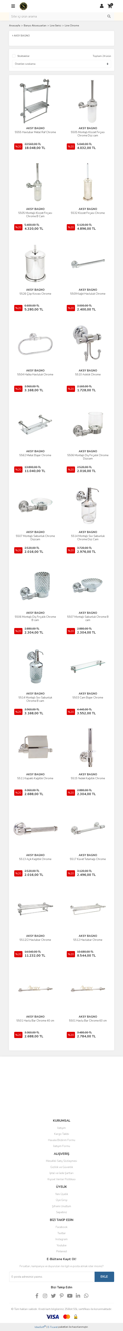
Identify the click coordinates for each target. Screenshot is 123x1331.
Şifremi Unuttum (61, 1206)
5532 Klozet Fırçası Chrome (88, 213)
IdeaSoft (40, 1327)
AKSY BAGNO (35, 128)
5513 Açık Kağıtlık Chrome (35, 859)
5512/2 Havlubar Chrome (35, 940)
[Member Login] (102, 6)
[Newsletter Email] (52, 1277)
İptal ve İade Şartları (61, 1173)
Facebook (61, 1227)
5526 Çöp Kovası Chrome (35, 294)
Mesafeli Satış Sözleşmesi (61, 1161)
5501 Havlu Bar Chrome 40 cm (35, 1021)
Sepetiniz (61, 1212)
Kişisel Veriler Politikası (62, 1179)
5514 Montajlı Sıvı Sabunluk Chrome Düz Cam (88, 537)
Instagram (61, 1239)
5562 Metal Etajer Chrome (35, 455)
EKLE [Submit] (104, 1277)
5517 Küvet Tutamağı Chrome (88, 859)
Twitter (61, 1233)
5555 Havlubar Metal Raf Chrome (35, 132)
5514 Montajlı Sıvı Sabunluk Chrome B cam (35, 699)
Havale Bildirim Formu (61, 1140)
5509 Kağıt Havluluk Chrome (87, 294)
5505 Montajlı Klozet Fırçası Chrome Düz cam (88, 133)
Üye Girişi (61, 1200)
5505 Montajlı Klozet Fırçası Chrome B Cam (35, 214)
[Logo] (23, 6)
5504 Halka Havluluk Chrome (35, 374)
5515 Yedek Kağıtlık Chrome (88, 778)
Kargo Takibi (61, 1134)
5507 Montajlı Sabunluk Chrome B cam (88, 618)
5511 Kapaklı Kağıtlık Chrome (35, 778)
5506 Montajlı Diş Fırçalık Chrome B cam (35, 618)
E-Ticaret (53, 1327)
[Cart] (110, 6)
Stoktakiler (23, 56)
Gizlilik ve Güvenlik (61, 1167)
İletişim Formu (61, 1146)
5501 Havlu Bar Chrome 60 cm (88, 1021)
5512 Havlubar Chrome (87, 940)
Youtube (61, 1245)
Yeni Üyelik (61, 1194)
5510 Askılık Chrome (88, 374)
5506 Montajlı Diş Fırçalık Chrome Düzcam (87, 456)
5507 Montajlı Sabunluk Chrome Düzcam (35, 537)
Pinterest (61, 1251)
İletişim (61, 1128)
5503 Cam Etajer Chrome (88, 697)
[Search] (61, 16)
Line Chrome (72, 25)
